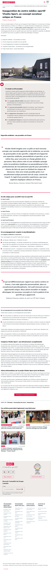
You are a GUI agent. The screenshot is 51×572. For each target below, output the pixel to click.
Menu (47, 3)
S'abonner (18, 488)
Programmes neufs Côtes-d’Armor (7, 509)
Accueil (4, 6)
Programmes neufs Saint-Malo (19, 521)
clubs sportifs (11, 224)
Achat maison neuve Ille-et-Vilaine (30, 514)
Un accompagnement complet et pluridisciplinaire (15, 44)
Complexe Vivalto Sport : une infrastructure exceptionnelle (18, 46)
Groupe (12, 6)
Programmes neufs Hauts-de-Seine (7, 549)
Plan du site (5, 562)
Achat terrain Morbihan (42, 519)
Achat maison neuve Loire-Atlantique (30, 518)
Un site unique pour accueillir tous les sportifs (14, 42)
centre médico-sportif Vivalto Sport (24, 27)
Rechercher (44, 2)
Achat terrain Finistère (42, 510)
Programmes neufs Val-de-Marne (7, 552)
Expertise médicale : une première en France (14, 39)
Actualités (8, 6)
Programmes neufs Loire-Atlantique (7, 522)
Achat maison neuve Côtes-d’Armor (30, 508)
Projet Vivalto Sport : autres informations (13, 49)
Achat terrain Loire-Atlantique (42, 516)
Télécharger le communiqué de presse (24, 394)
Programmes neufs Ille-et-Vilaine (7, 519)
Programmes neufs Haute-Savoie (7, 542)
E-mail (4, 485)
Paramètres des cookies (33, 562)
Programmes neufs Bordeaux (19, 514)
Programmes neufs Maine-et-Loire (7, 526)
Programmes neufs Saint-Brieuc (19, 508)
